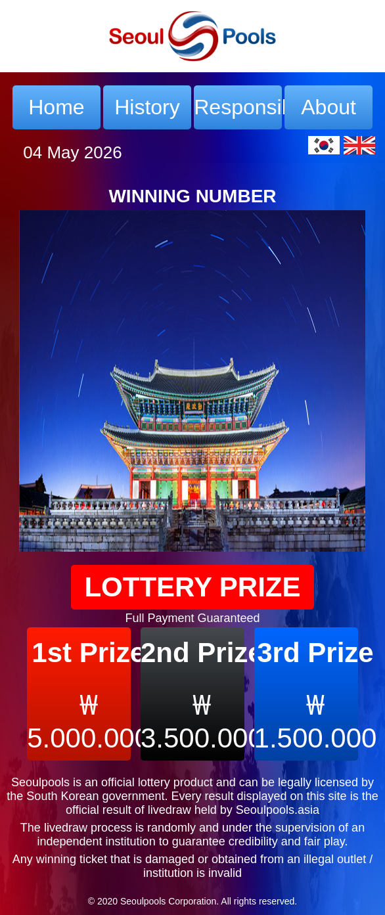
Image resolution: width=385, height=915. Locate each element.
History (147, 107)
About (328, 107)
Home (56, 107)
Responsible (238, 107)
